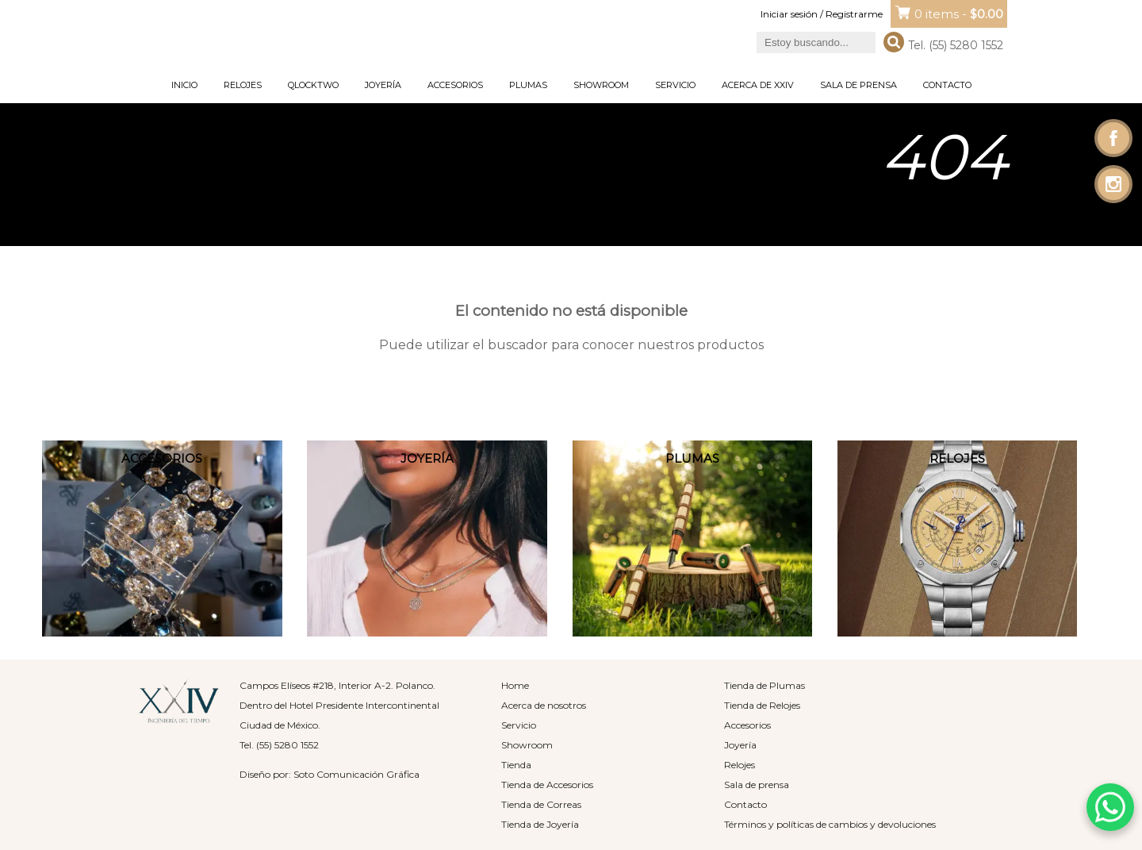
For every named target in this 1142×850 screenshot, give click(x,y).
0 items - (958, 13)
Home (515, 685)
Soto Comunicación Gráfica (356, 774)
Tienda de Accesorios (547, 784)
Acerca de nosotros (543, 705)
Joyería (383, 84)
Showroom (601, 84)
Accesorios (455, 84)
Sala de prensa (858, 84)
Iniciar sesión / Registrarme (822, 14)
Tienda (516, 765)
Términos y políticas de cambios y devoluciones (830, 824)
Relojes (243, 84)
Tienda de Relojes (762, 705)
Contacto (947, 84)
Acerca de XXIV (758, 84)
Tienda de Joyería (540, 824)
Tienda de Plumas (764, 685)
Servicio (675, 84)
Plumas (528, 84)
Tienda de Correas (541, 804)
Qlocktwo (313, 84)
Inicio (184, 84)
